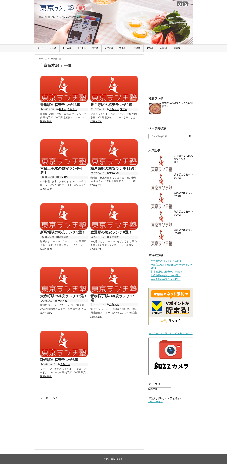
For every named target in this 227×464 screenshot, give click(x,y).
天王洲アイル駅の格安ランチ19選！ (183, 159)
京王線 (95, 48)
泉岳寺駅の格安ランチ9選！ (113, 105)
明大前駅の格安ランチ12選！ (166, 261)
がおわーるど (155, 401)
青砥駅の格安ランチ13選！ (62, 105)
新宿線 (177, 48)
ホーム (41, 48)
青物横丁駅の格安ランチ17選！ (112, 298)
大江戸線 (109, 48)
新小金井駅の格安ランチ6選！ (167, 271)
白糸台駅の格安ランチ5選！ (166, 279)
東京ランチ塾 (117, 459)
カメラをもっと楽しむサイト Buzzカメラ (170, 333)
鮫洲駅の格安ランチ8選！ (111, 232)
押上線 (62, 109)
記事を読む (46, 121)
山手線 (53, 48)
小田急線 (136, 48)
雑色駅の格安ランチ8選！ (61, 360)
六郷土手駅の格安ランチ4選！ (61, 170)
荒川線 (122, 48)
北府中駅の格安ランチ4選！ (166, 275)
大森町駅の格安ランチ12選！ (63, 296)
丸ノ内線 (67, 48)
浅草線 (123, 109)
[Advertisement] (64, 420)
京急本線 (72, 109)
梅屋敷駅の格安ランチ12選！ (114, 168)
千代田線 (81, 48)
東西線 (150, 48)
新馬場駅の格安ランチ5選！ (62, 232)
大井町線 (163, 48)
